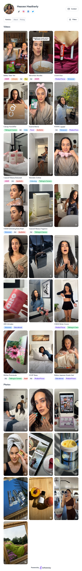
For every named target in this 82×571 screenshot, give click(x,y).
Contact (72, 9)
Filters (73, 20)
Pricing (22, 19)
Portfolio (8, 19)
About (16, 19)
